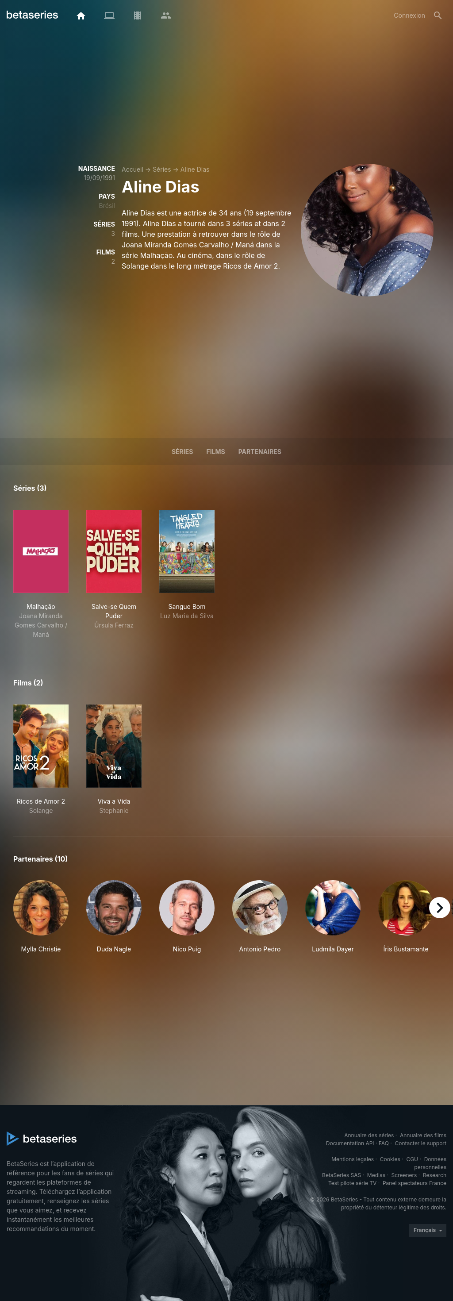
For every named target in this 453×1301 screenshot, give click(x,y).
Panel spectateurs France (414, 1183)
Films (215, 451)
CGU (412, 1159)
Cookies (390, 1159)
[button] (41, 917)
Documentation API (350, 1143)
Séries (162, 169)
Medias (376, 1175)
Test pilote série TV (352, 1183)
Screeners (404, 1175)
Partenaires (259, 451)
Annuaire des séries (369, 1135)
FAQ (384, 1143)
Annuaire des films (423, 1135)
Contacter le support (420, 1143)
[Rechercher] (438, 15)
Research (434, 1175)
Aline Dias (195, 169)
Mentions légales (352, 1159)
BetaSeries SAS (341, 1175)
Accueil (132, 169)
